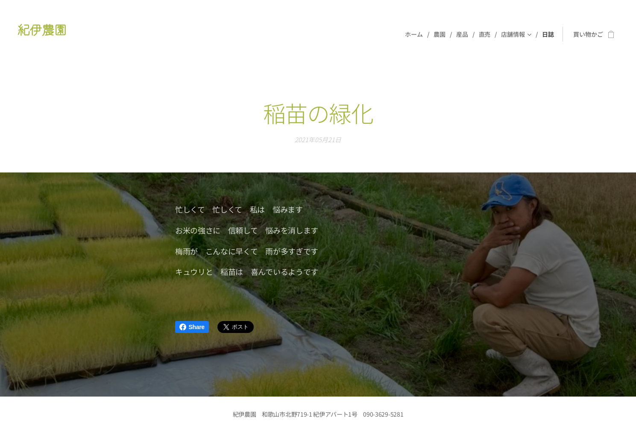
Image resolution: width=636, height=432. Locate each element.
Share (192, 327)
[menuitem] (415, 34)
